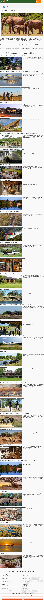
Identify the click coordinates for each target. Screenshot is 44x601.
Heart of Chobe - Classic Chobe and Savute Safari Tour (14, 335)
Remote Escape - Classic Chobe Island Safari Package (14, 413)
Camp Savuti (3, 102)
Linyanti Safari (25, 582)
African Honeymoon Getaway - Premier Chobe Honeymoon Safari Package (19, 71)
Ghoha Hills (3, 320)
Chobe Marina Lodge (5, 164)
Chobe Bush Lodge (5, 118)
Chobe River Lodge (5, 180)
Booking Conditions (5, 587)
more (32, 59)
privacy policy (24, 595)
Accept (22, 599)
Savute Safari (25, 584)
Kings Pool (3, 351)
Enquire (38, 1)
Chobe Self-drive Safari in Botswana (9, 211)
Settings (22, 597)
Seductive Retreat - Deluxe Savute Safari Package (13, 507)
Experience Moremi (26, 577)
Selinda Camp (4, 522)
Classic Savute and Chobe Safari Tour (10, 242)
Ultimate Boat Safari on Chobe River (9, 538)
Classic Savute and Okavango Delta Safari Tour (12, 258)
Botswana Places (5, 6)
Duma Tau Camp (4, 289)
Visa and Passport (5, 588)
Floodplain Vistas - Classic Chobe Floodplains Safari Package (16, 304)
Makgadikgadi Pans (26, 581)
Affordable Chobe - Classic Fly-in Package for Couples (14, 55)
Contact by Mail (5, 578)
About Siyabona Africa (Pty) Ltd (7, 590)
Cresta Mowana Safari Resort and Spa (10, 273)
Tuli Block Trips (25, 585)
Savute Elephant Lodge (6, 429)
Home (2, 4)
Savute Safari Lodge (5, 444)
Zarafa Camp (3, 553)
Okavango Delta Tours (26, 575)
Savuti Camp (3, 491)
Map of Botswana (26, 587)
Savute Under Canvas (6, 475)
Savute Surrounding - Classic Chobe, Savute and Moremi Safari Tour (18, 460)
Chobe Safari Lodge (5, 195)
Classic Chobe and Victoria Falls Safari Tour (11, 227)
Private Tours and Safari (28, 593)
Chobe (3, 7)
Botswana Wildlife (26, 588)
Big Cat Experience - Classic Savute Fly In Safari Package (15, 87)
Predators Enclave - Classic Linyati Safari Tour (12, 398)
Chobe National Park (26, 578)
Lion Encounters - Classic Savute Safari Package (13, 382)
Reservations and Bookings (6, 585)
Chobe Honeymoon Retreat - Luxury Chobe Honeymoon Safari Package (18, 133)
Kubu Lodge (3, 367)
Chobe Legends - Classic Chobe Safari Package (12, 149)
